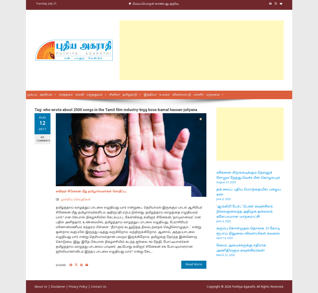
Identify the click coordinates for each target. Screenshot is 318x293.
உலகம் (164, 95)
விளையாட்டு (181, 95)
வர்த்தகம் (66, 95)
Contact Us (98, 287)
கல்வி (79, 95)
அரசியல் (46, 95)
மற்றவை (213, 95)
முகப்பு (32, 95)
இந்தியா (150, 95)
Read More (194, 265)
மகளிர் (199, 95)
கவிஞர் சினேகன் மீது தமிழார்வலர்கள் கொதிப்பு (91, 191)
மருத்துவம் (95, 95)
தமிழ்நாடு (130, 95)
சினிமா (114, 95)
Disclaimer (58, 287)
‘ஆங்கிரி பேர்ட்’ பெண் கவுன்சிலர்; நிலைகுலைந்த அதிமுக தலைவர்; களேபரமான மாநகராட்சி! (244, 212)
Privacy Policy (78, 287)
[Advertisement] (201, 50)
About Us (41, 287)
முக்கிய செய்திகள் (76, 200)
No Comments (43, 139)
